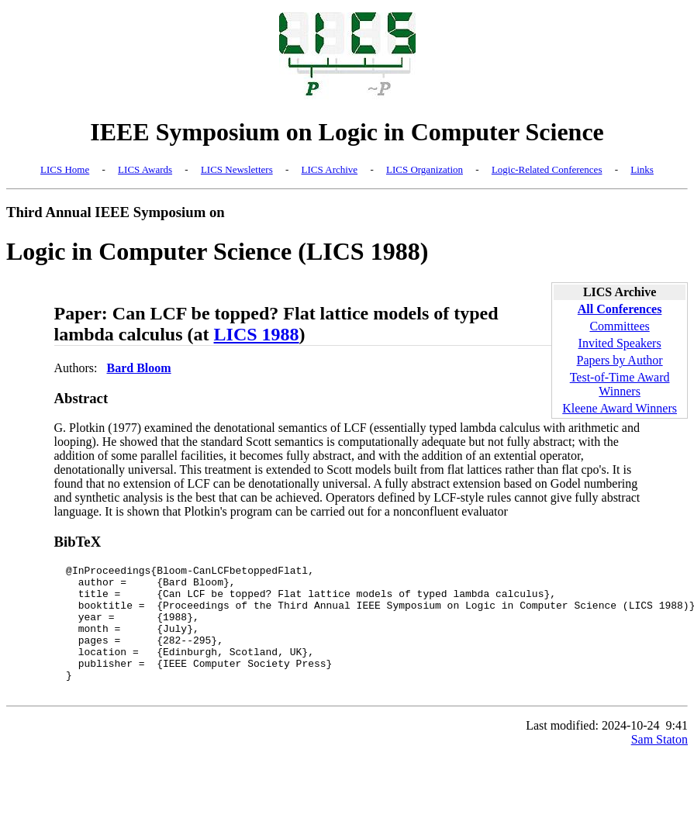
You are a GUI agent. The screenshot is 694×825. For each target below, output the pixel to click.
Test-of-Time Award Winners (620, 384)
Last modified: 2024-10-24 (592, 751)
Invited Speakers (619, 343)
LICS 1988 (256, 334)
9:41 (677, 751)
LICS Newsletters (237, 169)
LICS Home (64, 169)
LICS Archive (330, 169)
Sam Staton (659, 764)
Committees (619, 326)
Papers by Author (620, 360)
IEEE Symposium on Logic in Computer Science (347, 132)
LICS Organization (424, 169)
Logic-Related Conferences (547, 169)
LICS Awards (145, 169)
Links (642, 169)
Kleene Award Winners (619, 408)
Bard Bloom (139, 368)
